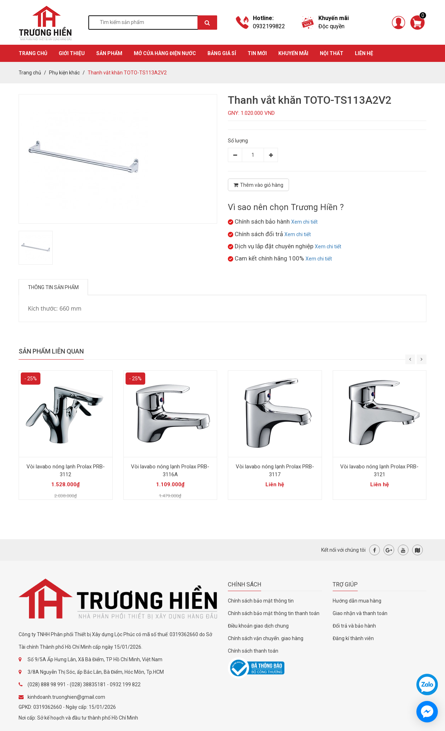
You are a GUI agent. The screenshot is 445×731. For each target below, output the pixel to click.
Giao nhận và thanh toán (360, 613)
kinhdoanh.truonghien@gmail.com (66, 697)
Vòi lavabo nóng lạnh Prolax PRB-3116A (170, 470)
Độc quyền (331, 26)
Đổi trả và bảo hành (354, 626)
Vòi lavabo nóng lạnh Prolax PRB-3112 (65, 470)
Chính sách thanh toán (253, 651)
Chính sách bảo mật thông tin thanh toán (273, 613)
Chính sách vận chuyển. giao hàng (265, 638)
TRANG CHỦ (33, 53)
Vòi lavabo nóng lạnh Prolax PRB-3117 (275, 470)
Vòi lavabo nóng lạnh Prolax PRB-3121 (379, 470)
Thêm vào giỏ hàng (258, 185)
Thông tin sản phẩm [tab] (53, 287)
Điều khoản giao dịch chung (258, 626)
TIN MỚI (257, 53)
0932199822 (269, 26)
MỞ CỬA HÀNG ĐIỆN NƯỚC (165, 53)
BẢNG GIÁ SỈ (221, 53)
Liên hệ (364, 53)
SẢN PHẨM (109, 53)
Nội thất (331, 53)
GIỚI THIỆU (72, 53)
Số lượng (238, 140)
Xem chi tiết (304, 222)
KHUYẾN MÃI (293, 53)
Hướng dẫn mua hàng (357, 601)
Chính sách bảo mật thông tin (261, 601)
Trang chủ (30, 72)
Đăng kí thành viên (353, 638)
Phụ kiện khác (64, 72)
